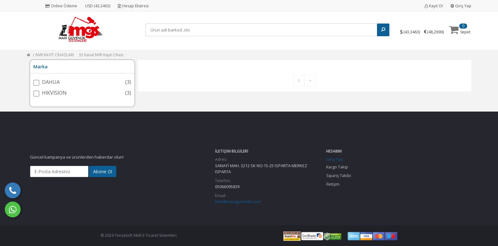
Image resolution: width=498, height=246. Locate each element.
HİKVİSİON (54, 92)
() (412, 32)
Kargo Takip (337, 167)
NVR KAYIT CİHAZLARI (55, 55)
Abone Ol (102, 171)
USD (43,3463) (97, 6)
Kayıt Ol (434, 6)
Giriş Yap (461, 6)
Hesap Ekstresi (133, 6)
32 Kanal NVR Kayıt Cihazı (101, 55)
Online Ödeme (61, 6)
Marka (40, 67)
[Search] (262, 30)
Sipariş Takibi (338, 175)
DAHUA (51, 82)
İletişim (333, 184)
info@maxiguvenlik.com (238, 201)
